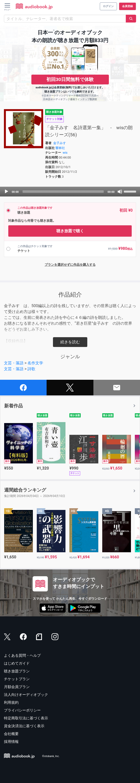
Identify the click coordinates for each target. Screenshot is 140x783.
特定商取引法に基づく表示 (26, 718)
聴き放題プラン (17, 671)
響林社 (60, 148)
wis (65, 152)
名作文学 (35, 363)
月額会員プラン (17, 687)
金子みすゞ (61, 143)
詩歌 (31, 369)
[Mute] (119, 191)
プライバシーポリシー (22, 710)
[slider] (63, 191)
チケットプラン (17, 679)
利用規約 (11, 702)
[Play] (6, 191)
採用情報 (11, 741)
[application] (70, 191)
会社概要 (11, 734)
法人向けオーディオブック (26, 694)
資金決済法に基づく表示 (24, 726)
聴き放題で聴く (70, 231)
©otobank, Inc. (51, 756)
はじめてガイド (17, 663)
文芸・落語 (14, 363)
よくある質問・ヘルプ (22, 655)
